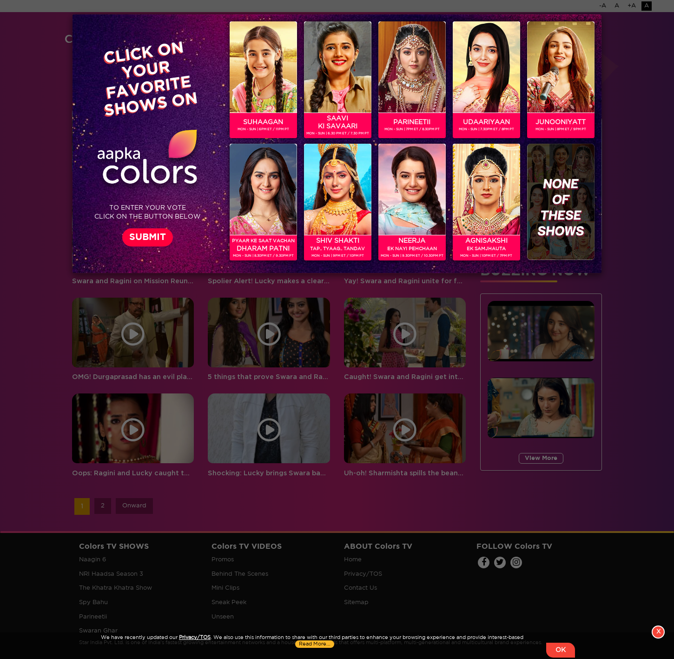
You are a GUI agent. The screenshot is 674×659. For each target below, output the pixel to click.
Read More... (314, 644)
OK (560, 650)
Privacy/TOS (195, 637)
